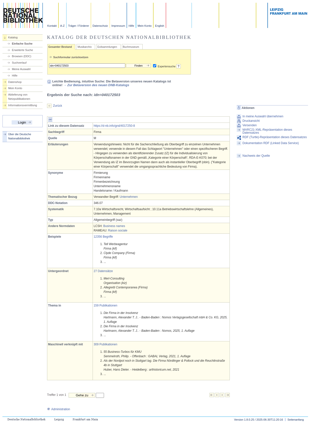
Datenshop (15, 81)
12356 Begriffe (103, 236)
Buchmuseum (131, 46)
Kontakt (52, 25)
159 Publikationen (105, 305)
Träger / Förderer (78, 25)
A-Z (62, 25)
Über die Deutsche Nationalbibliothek (19, 136)
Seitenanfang (295, 419)
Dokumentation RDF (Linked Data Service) (270, 143)
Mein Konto (145, 25)
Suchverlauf (19, 62)
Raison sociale (117, 230)
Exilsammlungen (107, 46)
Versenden (249, 125)
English (159, 25)
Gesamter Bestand (60, 46)
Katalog (13, 37)
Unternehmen (129, 197)
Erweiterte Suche (22, 50)
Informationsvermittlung (22, 105)
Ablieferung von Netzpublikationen (19, 96)
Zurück (57, 105)
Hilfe (131, 25)
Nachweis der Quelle (256, 155)
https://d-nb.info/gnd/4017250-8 (114, 125)
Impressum (118, 25)
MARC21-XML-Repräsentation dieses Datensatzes (267, 131)
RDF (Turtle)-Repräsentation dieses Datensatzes (274, 137)
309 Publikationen (105, 344)
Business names (114, 226)
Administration (58, 409)
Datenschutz (100, 25)
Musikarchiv (85, 46)
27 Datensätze (103, 271)
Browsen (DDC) (21, 56)
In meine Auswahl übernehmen (262, 116)
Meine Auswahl (21, 69)
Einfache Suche (22, 43)
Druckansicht (250, 121)
